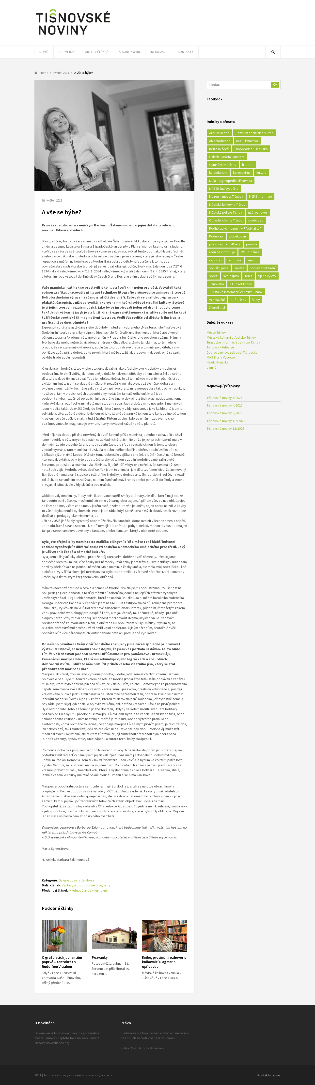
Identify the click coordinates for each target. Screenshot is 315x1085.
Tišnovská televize (220, 347)
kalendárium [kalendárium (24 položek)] (218, 172)
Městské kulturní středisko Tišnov (231, 337)
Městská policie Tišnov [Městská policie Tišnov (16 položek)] (225, 212)
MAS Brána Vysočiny (221, 357)
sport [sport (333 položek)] (213, 276)
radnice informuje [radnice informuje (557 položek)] (222, 252)
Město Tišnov (216, 332)
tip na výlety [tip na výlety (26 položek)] (267, 276)
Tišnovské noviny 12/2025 (225, 428)
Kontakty (185, 52)
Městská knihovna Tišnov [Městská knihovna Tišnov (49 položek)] (227, 204)
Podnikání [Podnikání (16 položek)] (216, 236)
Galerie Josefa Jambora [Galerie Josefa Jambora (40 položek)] (227, 157)
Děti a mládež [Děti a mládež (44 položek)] (219, 149)
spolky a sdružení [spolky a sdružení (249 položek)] (263, 268)
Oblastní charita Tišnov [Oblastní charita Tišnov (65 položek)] (225, 220)
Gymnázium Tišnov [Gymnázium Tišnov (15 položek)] (222, 164)
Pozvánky (100, 957)
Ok (275, 84)
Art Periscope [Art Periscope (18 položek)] (219, 133)
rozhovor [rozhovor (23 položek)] (234, 260)
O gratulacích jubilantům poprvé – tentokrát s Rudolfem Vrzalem (62, 962)
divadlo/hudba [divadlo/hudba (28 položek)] (219, 141)
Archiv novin (129, 52)
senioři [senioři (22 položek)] (252, 260)
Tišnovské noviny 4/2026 (224, 405)
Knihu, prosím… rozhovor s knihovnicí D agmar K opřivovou (164, 962)
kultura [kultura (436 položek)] (261, 172)
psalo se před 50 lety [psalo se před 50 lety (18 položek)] (224, 244)
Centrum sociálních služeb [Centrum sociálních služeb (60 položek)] (255, 133)
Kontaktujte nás (269, 1075)
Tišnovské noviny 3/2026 (224, 413)
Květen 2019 (54, 200)
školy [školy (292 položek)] (256, 300)
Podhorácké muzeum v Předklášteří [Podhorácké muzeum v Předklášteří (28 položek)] (235, 228)
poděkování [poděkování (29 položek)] (238, 236)
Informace (159, 52)
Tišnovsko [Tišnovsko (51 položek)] (216, 284)
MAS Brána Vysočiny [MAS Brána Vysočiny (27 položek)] (223, 188)
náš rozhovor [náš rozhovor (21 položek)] (257, 212)
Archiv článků (97, 52)
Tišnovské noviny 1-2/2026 (226, 421)
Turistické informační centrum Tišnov (233, 342)
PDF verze (67, 52)
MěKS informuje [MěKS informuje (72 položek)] (260, 196)
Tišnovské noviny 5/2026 (224, 397)
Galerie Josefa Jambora (76, 880)
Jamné (212, 367)
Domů (43, 52)
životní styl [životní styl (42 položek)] (217, 307)
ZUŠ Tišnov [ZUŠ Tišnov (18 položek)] (238, 300)
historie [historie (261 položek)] (247, 164)
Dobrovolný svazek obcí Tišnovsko (232, 352)
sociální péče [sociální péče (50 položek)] (218, 268)
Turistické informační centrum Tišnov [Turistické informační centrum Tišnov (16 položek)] (236, 292)
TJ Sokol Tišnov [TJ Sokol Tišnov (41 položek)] (241, 284)
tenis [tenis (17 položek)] (248, 276)
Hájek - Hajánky (218, 362)
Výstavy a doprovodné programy (86, 885)
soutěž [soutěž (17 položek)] (239, 268)
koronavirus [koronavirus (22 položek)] (242, 172)
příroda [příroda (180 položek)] (251, 244)
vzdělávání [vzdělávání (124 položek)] (217, 300)
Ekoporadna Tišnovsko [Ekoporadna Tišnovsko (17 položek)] (251, 149)
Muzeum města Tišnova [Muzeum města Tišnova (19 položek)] (226, 196)
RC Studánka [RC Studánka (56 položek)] (250, 252)
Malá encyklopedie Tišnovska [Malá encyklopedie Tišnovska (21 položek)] (230, 180)
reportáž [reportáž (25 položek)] (215, 260)
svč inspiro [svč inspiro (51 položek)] (231, 276)
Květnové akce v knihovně (88, 890)
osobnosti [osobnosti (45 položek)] (255, 220)
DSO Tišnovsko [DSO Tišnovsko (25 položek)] (247, 141)
